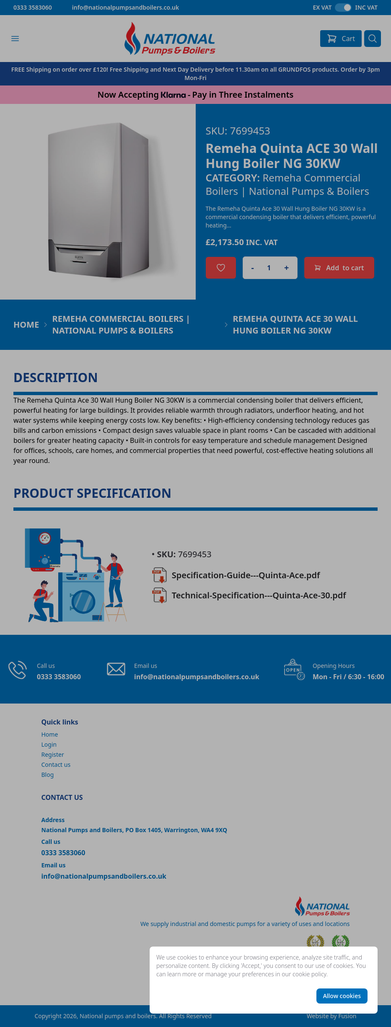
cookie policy (309, 974)
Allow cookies (342, 996)
